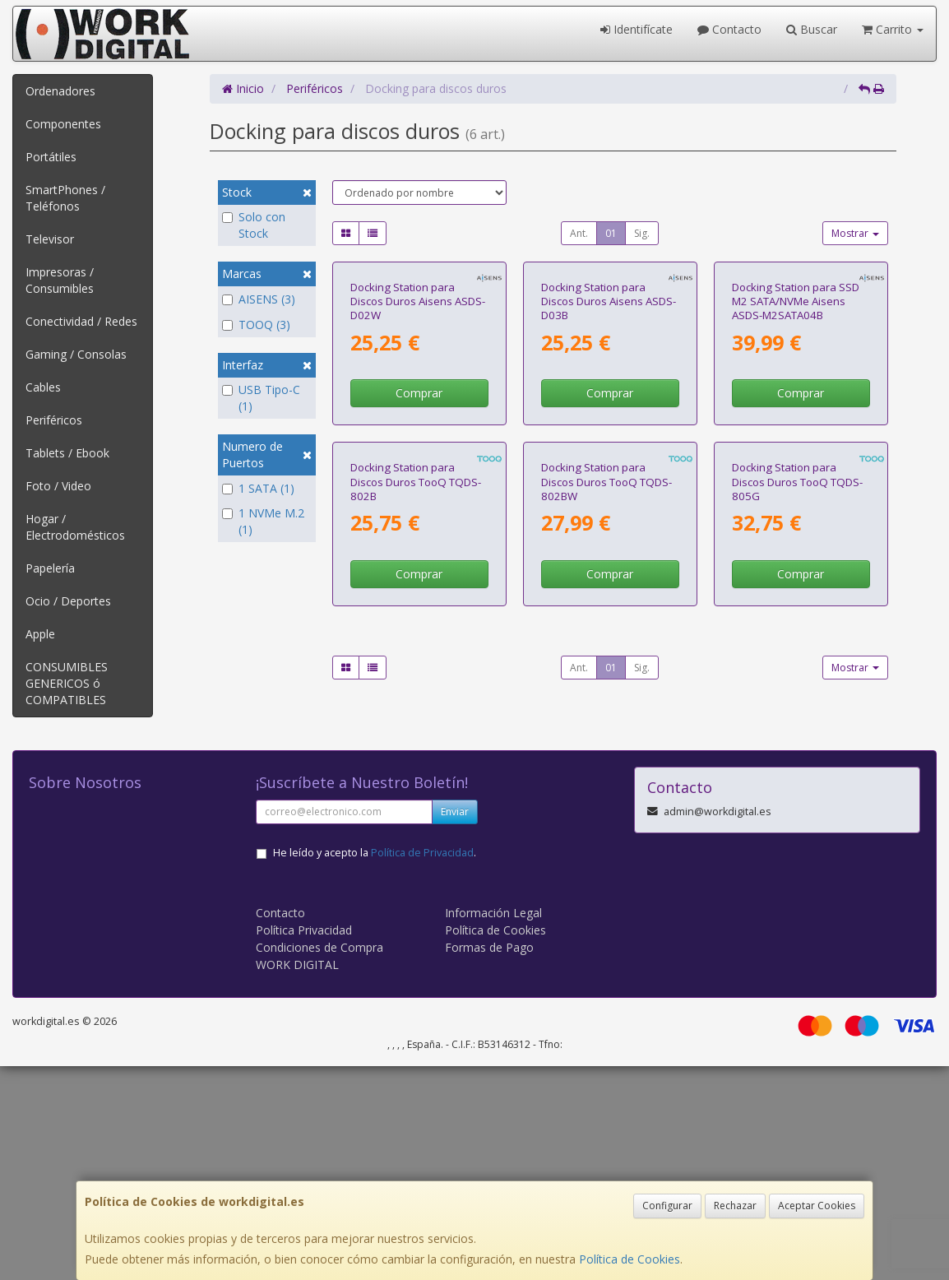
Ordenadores (60, 91)
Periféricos (53, 420)
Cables (43, 387)
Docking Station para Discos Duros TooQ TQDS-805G (797, 746)
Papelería (50, 568)
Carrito (893, 29)
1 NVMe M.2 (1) (263, 521)
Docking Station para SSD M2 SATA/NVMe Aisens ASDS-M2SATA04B (795, 434)
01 (611, 233)
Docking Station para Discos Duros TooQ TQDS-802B (415, 746)
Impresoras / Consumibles (59, 280)
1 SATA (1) (258, 488)
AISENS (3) (258, 299)
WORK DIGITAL (297, 1178)
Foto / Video (58, 486)
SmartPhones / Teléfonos (65, 198)
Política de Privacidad (422, 1067)
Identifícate (636, 29)
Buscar (811, 29)
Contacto (729, 29)
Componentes (63, 124)
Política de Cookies (629, 1259)
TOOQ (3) (256, 324)
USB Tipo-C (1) (264, 398)
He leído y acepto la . (374, 1067)
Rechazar (735, 1206)
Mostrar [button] (855, 233)
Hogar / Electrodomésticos (75, 527)
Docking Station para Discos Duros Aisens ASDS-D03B (608, 434)
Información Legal (493, 1126)
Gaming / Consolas (76, 354)
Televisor (49, 239)
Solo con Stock (253, 225)
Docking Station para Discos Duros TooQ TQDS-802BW (606, 746)
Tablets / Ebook (67, 453)
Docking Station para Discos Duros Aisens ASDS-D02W (417, 434)
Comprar (419, 525)
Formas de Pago (489, 1161)
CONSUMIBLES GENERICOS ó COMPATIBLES (66, 683)
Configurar (667, 1206)
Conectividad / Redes (81, 321)
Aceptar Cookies (816, 1206)
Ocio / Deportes (68, 601)
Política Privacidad (304, 1144)
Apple (40, 634)
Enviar (455, 1025)
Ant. (579, 233)
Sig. (642, 233)
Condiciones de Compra (319, 1161)
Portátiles (50, 157)
